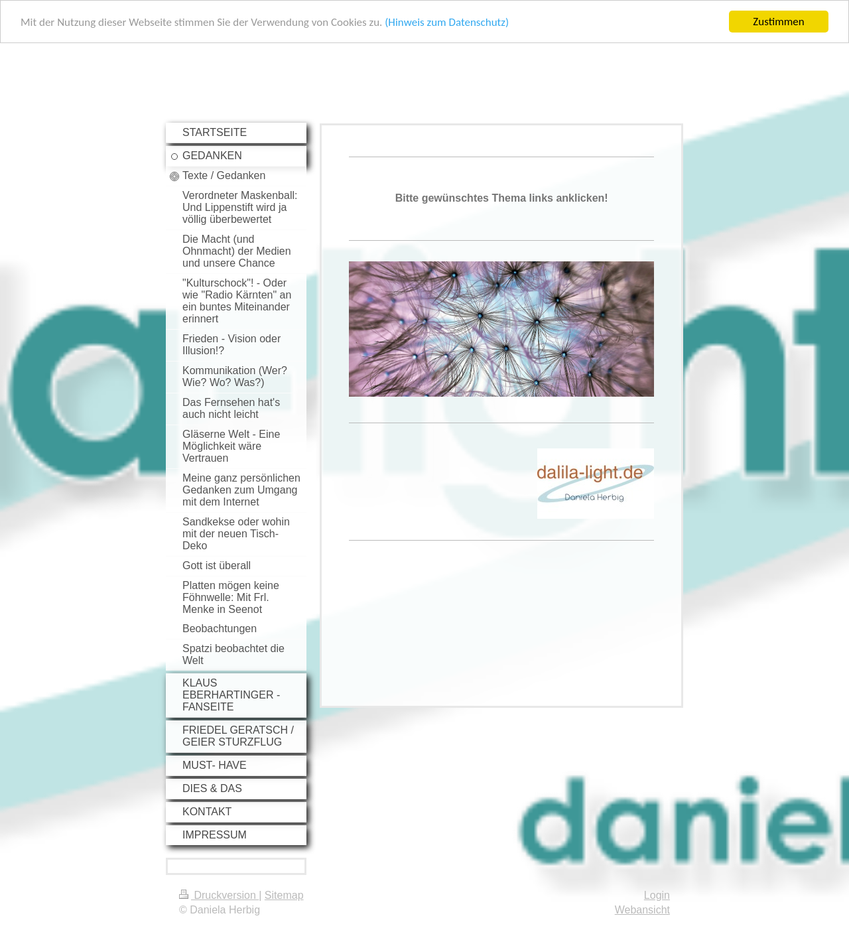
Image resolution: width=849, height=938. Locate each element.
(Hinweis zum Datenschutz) (447, 22)
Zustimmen (778, 22)
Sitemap (284, 895)
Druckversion (219, 895)
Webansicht (642, 909)
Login (657, 895)
